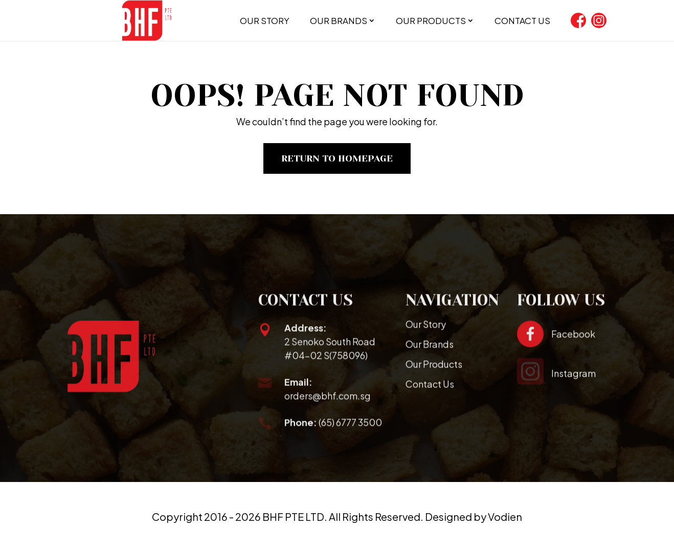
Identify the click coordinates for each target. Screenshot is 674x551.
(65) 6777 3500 (350, 443)
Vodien (505, 516)
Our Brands (338, 20)
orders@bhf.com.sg (327, 416)
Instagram (573, 394)
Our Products (431, 20)
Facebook (573, 355)
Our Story (264, 20)
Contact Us (522, 20)
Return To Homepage (337, 158)
